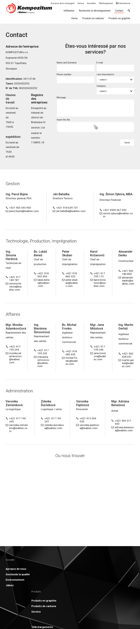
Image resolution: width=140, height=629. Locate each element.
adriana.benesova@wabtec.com (124, 429)
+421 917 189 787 (15, 279)
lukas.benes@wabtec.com (43, 282)
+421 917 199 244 (15, 348)
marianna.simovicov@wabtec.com (43, 361)
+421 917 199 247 (52, 420)
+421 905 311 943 (123, 422)
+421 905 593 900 (20, 207)
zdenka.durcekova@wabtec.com (54, 426)
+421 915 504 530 (88, 420)
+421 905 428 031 (127, 355)
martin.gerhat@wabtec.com (128, 363)
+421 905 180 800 (127, 272)
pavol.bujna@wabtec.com (24, 211)
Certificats (68, 574)
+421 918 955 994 (43, 275)
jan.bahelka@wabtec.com (71, 211)
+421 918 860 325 (71, 275)
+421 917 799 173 (99, 275)
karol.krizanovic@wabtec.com (100, 282)
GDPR (93, 574)
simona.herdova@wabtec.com (15, 286)
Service (38, 589)
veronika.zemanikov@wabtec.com (18, 428)
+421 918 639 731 (67, 207)
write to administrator (72, 616)
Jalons (10, 594)
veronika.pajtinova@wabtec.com (89, 426)
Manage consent (111, 616)
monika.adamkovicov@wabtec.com (15, 358)
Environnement (15, 589)
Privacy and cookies (92, 616)
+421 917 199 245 (17, 420)
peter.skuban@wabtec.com (72, 282)
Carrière (67, 579)
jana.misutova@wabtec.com (100, 356)
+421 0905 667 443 (114, 210)
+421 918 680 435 (71, 353)
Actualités (96, 568)
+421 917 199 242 (43, 352)
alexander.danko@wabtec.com (128, 280)
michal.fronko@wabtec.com (72, 360)
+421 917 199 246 (99, 348)
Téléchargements (73, 568)
